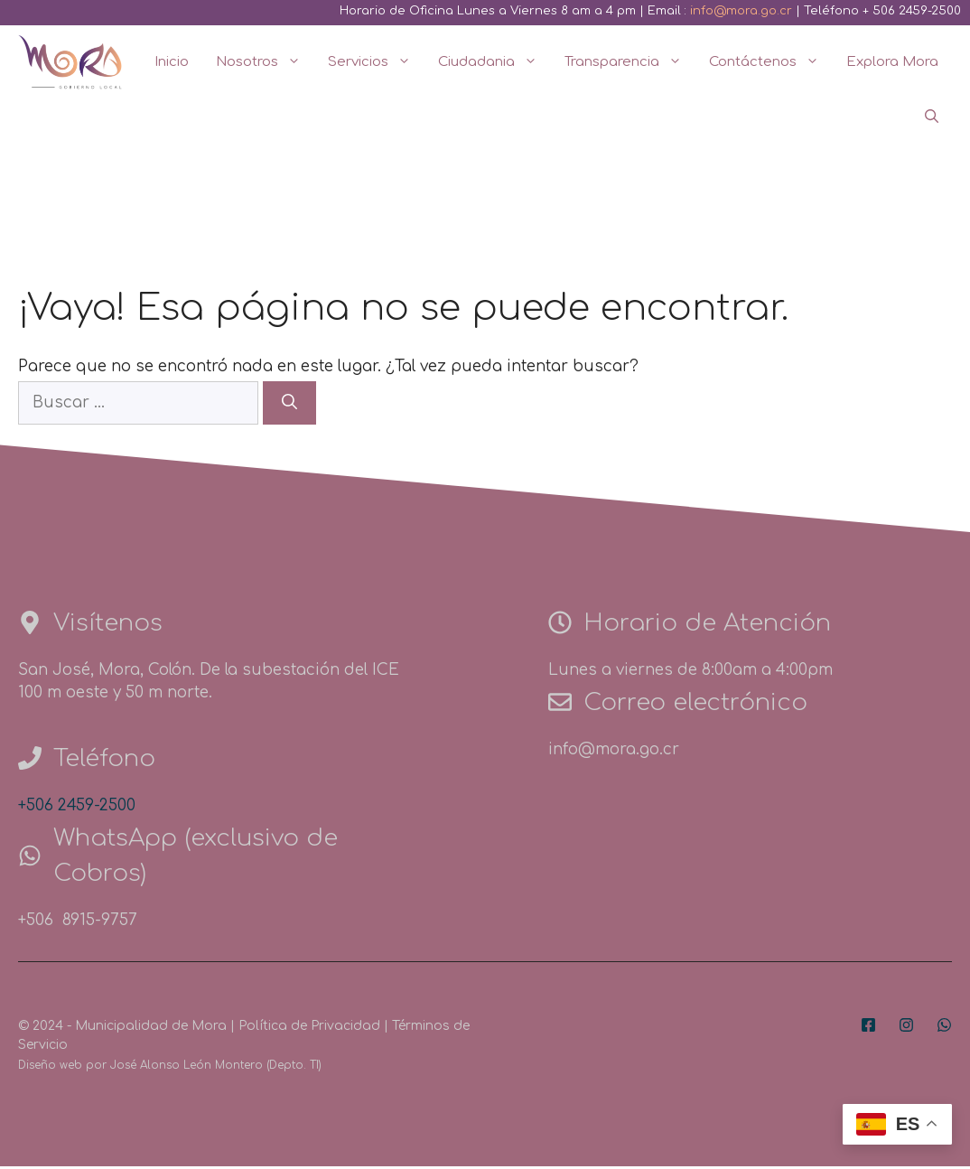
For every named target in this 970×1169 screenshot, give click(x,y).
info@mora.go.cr (741, 11)
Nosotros (265, 62)
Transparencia (629, 62)
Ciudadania (494, 62)
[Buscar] (289, 403)
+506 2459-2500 (76, 805)
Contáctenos (771, 62)
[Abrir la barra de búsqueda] (931, 117)
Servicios (376, 62)
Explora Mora (892, 62)
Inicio (171, 62)
